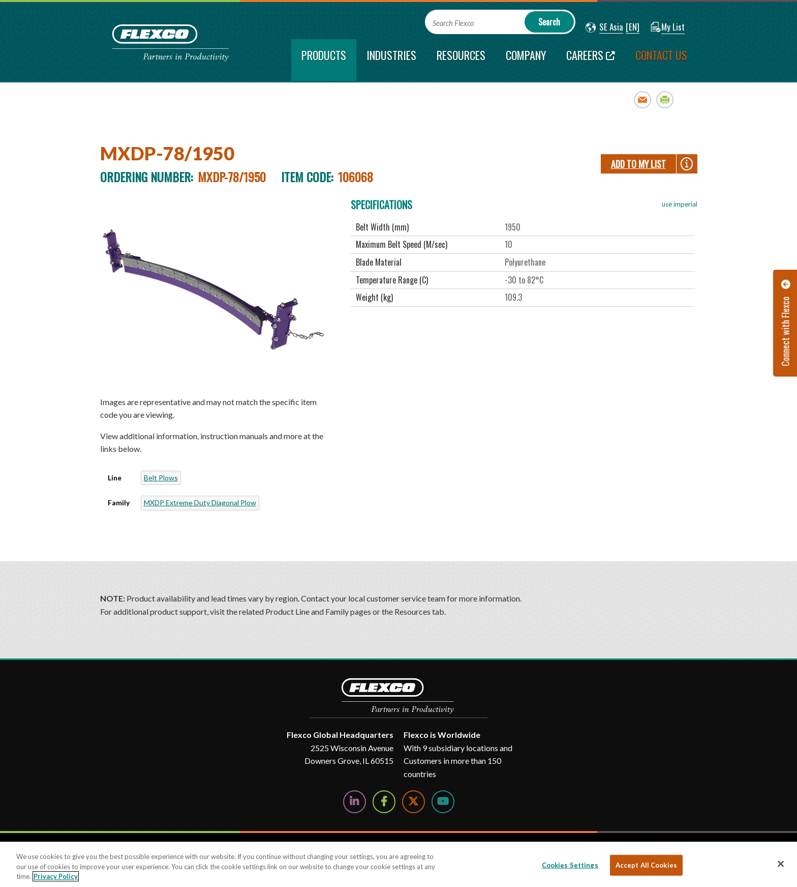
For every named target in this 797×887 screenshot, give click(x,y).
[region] (398, 864)
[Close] (781, 863)
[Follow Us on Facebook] (384, 802)
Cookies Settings (570, 865)
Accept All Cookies (646, 865)
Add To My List (638, 163)
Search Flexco (453, 23)
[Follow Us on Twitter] (413, 802)
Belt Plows (161, 477)
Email (642, 99)
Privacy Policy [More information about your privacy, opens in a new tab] (56, 876)
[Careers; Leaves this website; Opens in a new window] (590, 60)
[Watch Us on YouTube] (443, 802)
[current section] (323, 60)
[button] (604, 27)
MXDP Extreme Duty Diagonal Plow (200, 502)
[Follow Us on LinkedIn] (354, 802)
